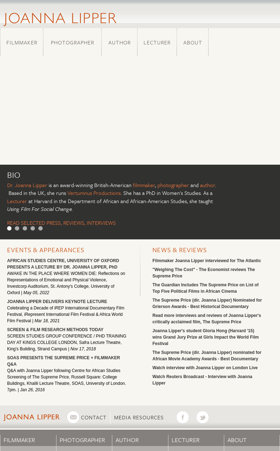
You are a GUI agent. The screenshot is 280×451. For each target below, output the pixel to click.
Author (119, 42)
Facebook (186, 417)
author (207, 185)
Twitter (206, 417)
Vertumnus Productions (94, 193)
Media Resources (139, 417)
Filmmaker (21, 42)
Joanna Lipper (31, 185)
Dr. (11, 185)
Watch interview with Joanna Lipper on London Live (205, 367)
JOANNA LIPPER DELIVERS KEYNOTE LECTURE (57, 301)
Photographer (72, 42)
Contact (94, 417)
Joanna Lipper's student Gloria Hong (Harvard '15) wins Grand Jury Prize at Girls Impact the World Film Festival (205, 337)
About (192, 42)
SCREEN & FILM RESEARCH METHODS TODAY (55, 329)
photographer (173, 185)
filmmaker (144, 185)
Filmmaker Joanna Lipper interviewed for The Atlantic (206, 260)
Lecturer (157, 42)
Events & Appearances (45, 249)
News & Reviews (179, 249)
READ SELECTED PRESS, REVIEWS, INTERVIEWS (61, 223)
